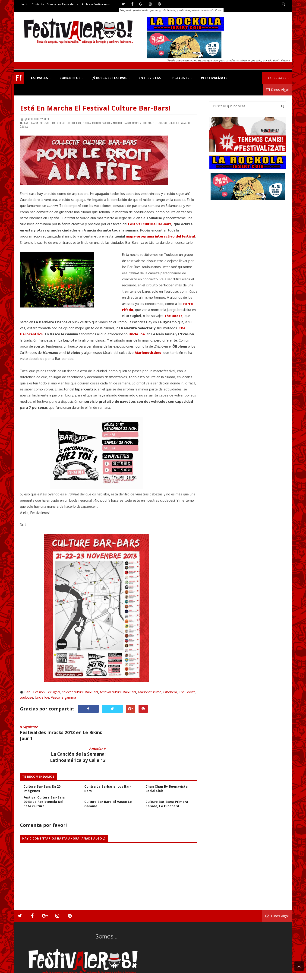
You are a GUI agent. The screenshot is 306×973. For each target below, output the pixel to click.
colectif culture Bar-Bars (80, 692)
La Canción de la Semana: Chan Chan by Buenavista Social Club (167, 764)
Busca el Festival (109, 78)
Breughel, (45, 123)
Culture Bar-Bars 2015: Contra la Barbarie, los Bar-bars (107, 764)
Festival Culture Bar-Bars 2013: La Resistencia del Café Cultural (44, 780)
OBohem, (137, 123)
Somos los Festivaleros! (63, 4)
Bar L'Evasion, (31, 123)
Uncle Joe (42, 697)
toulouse (26, 697)
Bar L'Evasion (34, 692)
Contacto (38, 4)
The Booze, (149, 123)
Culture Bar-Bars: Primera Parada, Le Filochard (166, 782)
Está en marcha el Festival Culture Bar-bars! (95, 108)
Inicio (25, 4)
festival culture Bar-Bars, (97, 123)
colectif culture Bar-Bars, (67, 123)
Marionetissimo (149, 692)
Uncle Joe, (174, 123)
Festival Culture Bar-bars (149, 224)
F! (19, 78)
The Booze (187, 692)
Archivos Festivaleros (96, 4)
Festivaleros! (28, 968)
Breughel (53, 692)
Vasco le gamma (63, 697)
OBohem (170, 692)
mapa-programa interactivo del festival (160, 237)
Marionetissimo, (122, 123)
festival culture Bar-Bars (118, 692)
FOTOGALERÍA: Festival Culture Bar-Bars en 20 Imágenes (42, 764)
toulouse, (162, 123)
